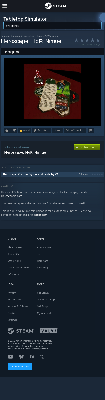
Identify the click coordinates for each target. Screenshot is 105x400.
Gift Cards (13, 274)
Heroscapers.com (11, 195)
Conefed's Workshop (47, 36)
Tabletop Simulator (11, 36)
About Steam (15, 247)
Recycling (42, 267)
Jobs (39, 254)
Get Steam (43, 292)
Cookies (12, 313)
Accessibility (14, 299)
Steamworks (14, 260)
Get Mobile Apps (19, 366)
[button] (7, 130)
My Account (44, 313)
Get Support (44, 306)
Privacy (12, 292)
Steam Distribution (18, 267)
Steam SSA (14, 254)
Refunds (12, 319)
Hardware (42, 260)
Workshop (29, 36)
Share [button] (57, 130)
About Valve (44, 247)
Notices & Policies (18, 306)
